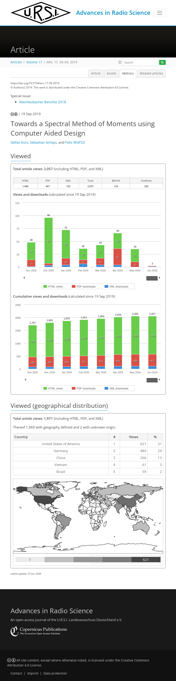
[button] (120, 62)
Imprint (32, 673)
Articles (16, 62)
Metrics (128, 73)
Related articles (151, 73)
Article (96, 73)
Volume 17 (34, 62)
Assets (111, 73)
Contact (16, 673)
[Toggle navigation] (160, 13)
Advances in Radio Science (113, 13)
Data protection (55, 673)
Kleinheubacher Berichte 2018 (42, 102)
